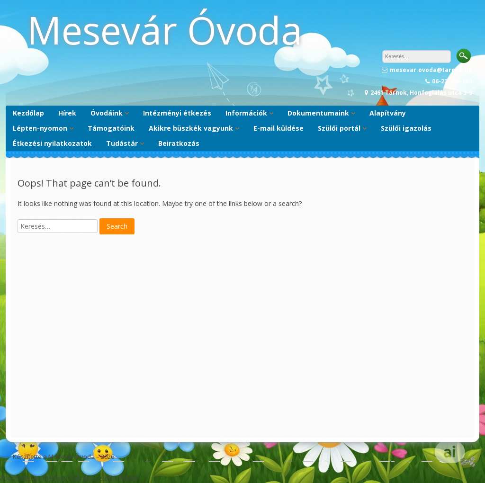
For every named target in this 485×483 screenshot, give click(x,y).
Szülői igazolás (406, 128)
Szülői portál (339, 128)
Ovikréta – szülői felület (102, 478)
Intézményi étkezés (177, 112)
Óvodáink (106, 112)
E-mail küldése (278, 128)
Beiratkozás (178, 143)
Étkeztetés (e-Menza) (32, 478)
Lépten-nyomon (40, 128)
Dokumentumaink (318, 112)
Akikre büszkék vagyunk (191, 128)
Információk (246, 112)
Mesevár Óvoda (164, 29)
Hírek (67, 112)
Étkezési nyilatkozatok (52, 143)
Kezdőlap (28, 112)
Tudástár (122, 143)
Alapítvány (387, 112)
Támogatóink (111, 128)
